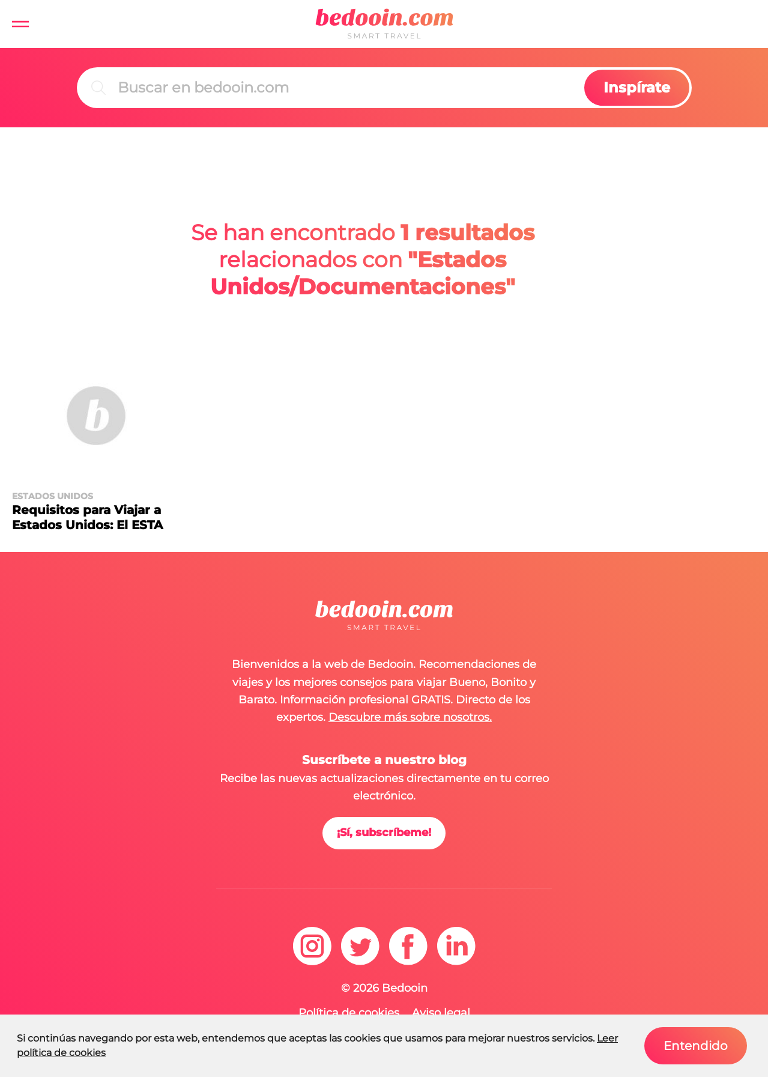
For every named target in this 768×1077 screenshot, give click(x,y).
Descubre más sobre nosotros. (410, 717)
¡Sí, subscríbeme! (384, 832)
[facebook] (408, 946)
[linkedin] (456, 946)
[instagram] (312, 946)
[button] (20, 24)
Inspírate (636, 87)
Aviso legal (441, 1012)
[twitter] (360, 946)
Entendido (696, 1046)
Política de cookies (348, 1012)
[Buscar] (348, 87)
